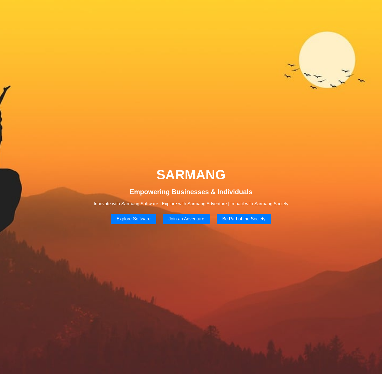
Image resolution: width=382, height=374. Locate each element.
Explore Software (134, 218)
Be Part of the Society (244, 218)
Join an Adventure (186, 218)
